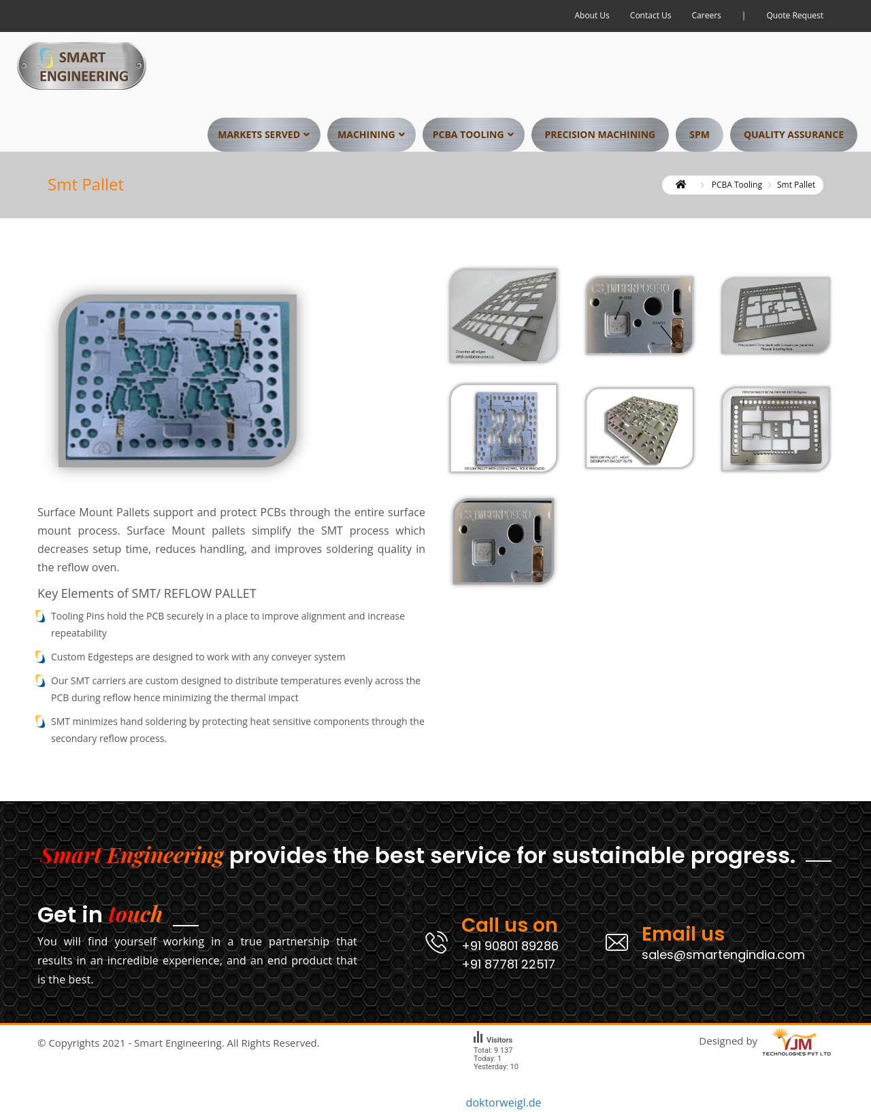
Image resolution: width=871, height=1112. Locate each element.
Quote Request (794, 16)
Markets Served (259, 136)
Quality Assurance (794, 136)
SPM (699, 136)
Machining (366, 136)
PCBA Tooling (468, 136)
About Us (591, 16)
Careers (706, 16)
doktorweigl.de (504, 1102)
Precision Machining (600, 136)
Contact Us (651, 16)
